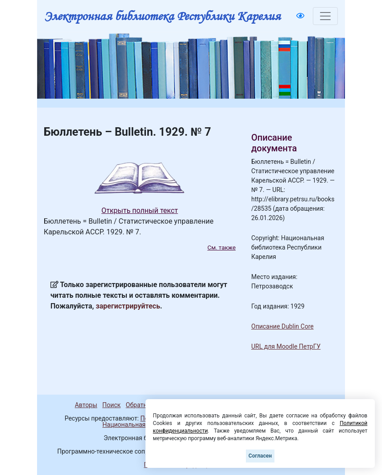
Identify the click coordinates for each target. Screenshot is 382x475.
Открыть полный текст (139, 210)
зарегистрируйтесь (128, 306)
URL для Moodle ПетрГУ (285, 346)
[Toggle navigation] (325, 16)
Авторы (86, 404)
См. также (222, 247)
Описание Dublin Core (282, 326)
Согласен (260, 456)
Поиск (111, 404)
